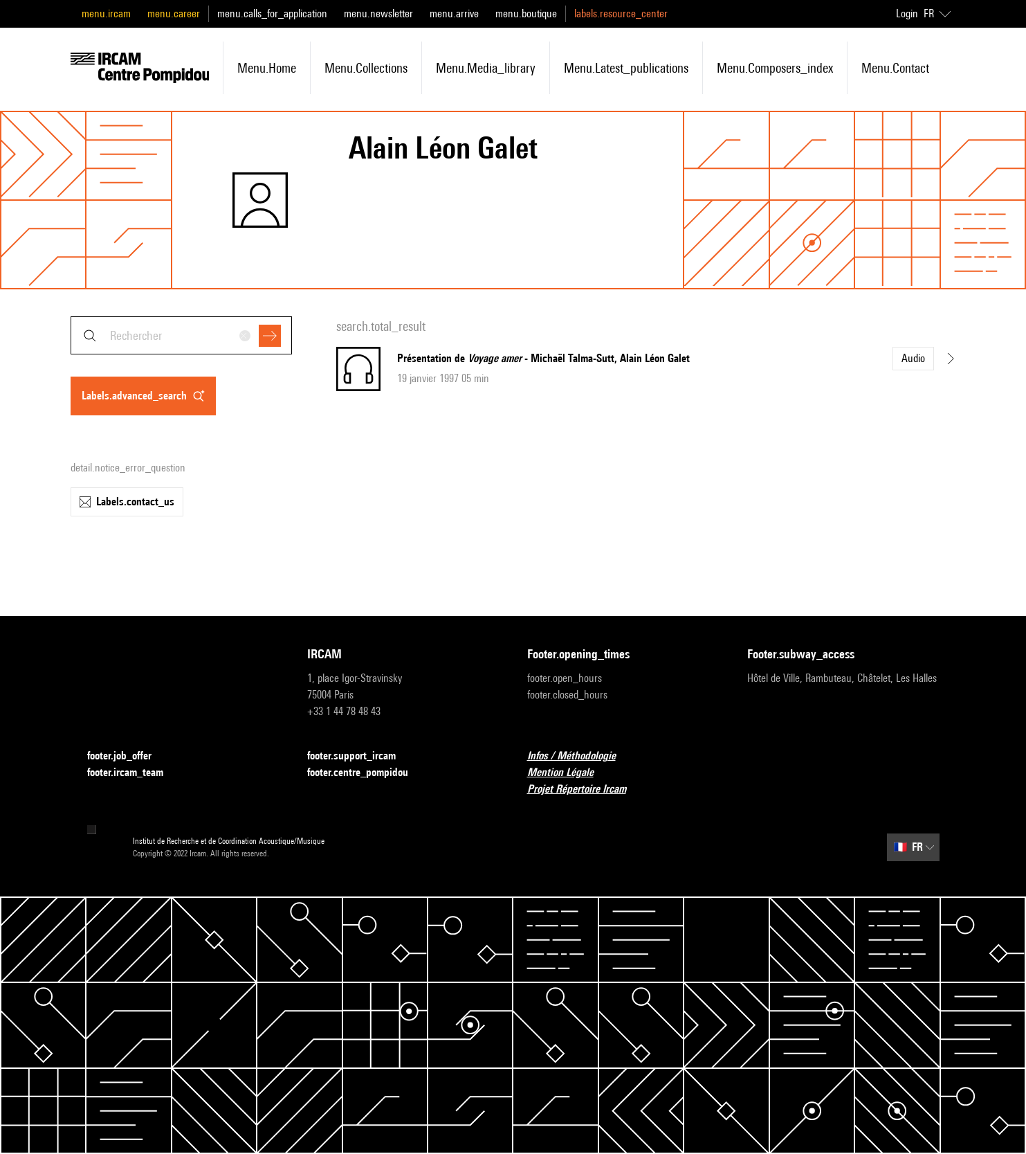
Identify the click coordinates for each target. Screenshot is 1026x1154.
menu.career (173, 13)
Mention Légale (568, 773)
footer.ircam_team (133, 773)
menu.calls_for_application (272, 13)
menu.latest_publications (626, 67)
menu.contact (895, 67)
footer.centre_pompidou (366, 773)
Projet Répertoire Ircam (585, 789)
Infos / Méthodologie (579, 756)
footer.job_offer (127, 756)
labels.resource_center (621, 13)
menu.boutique (526, 13)
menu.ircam (106, 13)
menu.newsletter (378, 13)
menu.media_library (485, 67)
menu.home (266, 67)
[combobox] (181, 335)
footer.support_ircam (359, 756)
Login (907, 13)
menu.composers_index (775, 67)
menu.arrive (454, 13)
